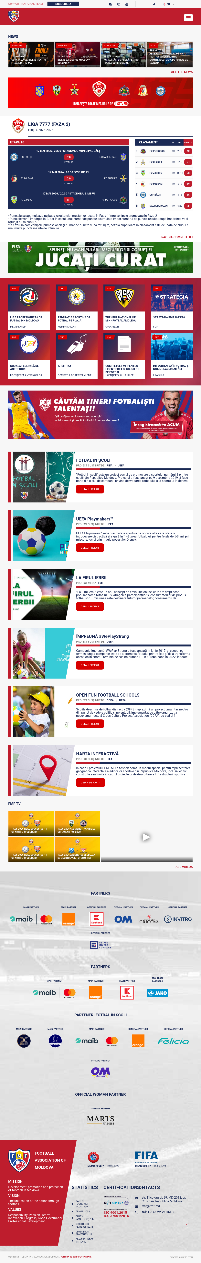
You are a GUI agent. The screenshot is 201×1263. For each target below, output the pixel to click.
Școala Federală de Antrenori (24, 367)
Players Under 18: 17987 (84, 1240)
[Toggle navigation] (188, 17)
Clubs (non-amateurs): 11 (84, 1233)
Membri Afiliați (19, 326)
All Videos (184, 867)
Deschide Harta (90, 782)
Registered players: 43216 (85, 1225)
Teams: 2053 (83, 1211)
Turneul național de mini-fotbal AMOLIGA (120, 319)
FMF (155, 326)
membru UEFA (96, 1166)
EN (166, 4)
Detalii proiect (90, 489)
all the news (182, 72)
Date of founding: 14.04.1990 (82, 1204)
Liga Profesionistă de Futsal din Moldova (26, 319)
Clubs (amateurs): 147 (86, 1218)
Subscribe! (63, 3)
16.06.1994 (160, 1166)
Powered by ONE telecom (181, 1257)
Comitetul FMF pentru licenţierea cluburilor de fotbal (122, 368)
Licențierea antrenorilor (26, 375)
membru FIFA (143, 1166)
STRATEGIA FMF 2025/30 (169, 317)
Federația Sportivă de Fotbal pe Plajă (74, 319)
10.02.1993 (113, 1166)
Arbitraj (64, 365)
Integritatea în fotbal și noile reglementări (171, 367)
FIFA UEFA (158, 375)
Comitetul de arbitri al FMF (74, 375)
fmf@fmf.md (151, 1206)
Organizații (112, 326)
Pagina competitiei (177, 237)
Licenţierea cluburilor (119, 375)
